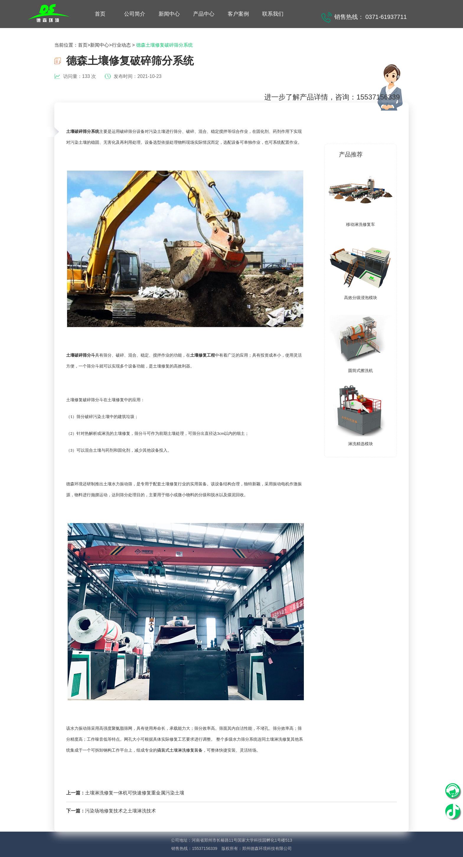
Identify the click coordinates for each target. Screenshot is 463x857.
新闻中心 (169, 14)
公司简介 (134, 14)
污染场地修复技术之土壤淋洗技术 (120, 810)
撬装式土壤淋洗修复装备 (180, 750)
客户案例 (238, 14)
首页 (100, 14)
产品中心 (203, 14)
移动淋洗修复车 (360, 224)
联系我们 (272, 14)
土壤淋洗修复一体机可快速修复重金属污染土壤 (134, 792)
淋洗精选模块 (360, 443)
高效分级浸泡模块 (360, 297)
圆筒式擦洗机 (360, 370)
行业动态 (121, 45)
